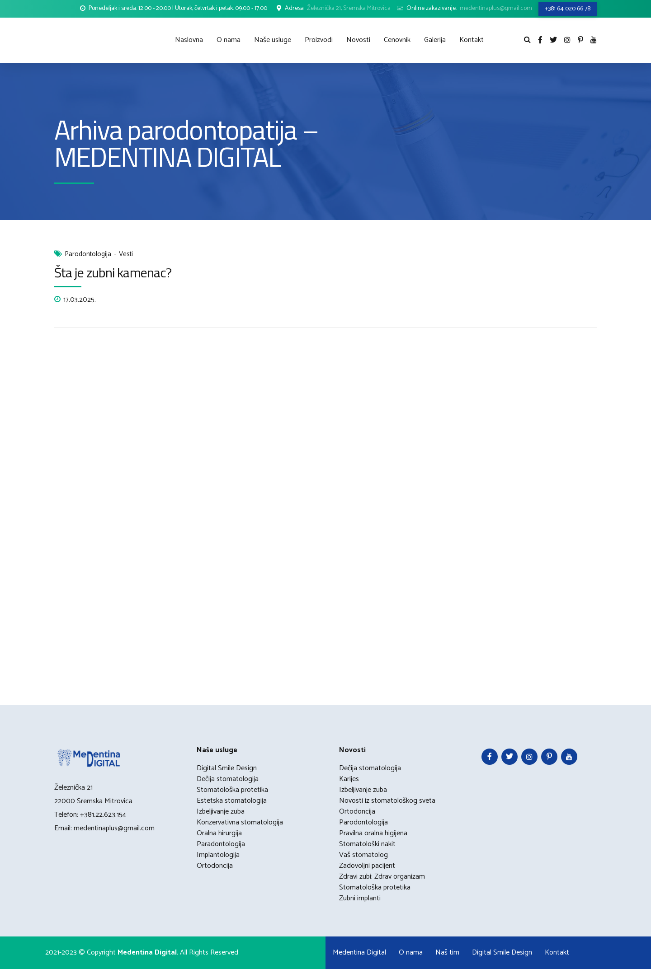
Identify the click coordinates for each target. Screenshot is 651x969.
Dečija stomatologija (228, 779)
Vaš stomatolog (363, 855)
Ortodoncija (215, 866)
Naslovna (189, 40)
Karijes (349, 779)
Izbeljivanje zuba (221, 811)
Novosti (358, 40)
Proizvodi (319, 40)
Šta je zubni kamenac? (112, 272)
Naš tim (447, 952)
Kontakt (471, 40)
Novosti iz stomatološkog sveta (387, 801)
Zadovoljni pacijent (367, 866)
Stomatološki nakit (367, 844)
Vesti (126, 254)
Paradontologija (221, 844)
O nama (229, 40)
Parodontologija (88, 254)
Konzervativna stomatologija (240, 822)
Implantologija (218, 855)
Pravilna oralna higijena (373, 833)
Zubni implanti (360, 898)
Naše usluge (272, 40)
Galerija (435, 40)
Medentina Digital (359, 952)
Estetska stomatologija (232, 801)
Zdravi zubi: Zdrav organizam (382, 877)
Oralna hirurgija (219, 833)
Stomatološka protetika (232, 790)
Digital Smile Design (227, 768)
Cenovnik (397, 40)
